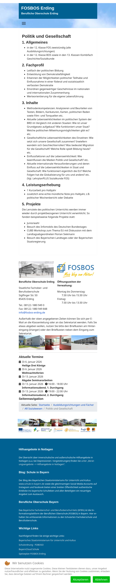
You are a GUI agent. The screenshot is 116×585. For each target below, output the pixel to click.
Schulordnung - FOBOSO (31, 545)
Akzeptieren (80, 579)
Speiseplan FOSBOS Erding (32, 554)
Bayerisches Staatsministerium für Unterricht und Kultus (47, 540)
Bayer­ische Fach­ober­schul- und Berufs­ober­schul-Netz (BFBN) (53, 510)
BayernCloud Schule (29, 549)
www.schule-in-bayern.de (31, 483)
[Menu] (24, 23)
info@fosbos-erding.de (32, 312)
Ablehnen (101, 579)
